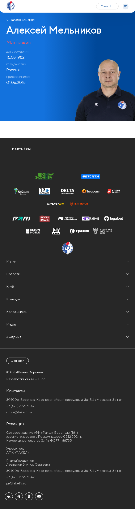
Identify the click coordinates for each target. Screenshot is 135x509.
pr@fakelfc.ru (16, 483)
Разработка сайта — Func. (26, 379)
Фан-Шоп (107, 6)
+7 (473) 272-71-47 (20, 406)
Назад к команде (20, 20)
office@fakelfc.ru (19, 412)
